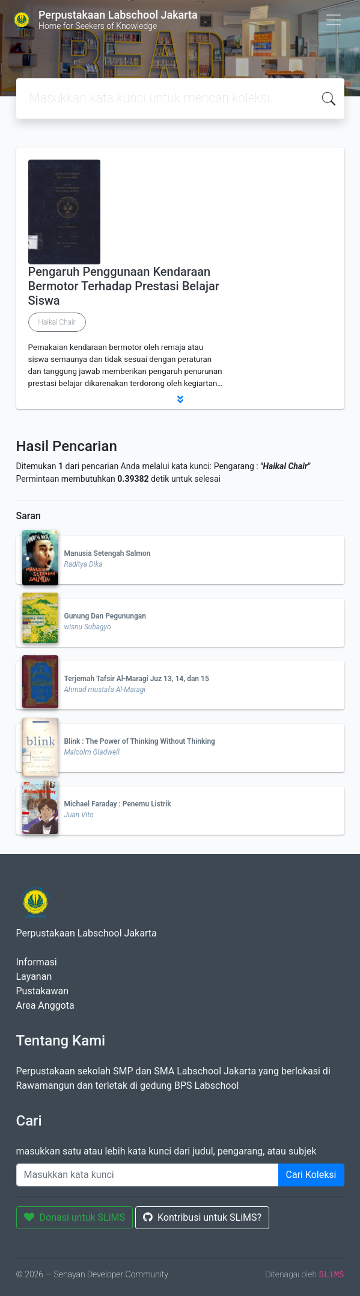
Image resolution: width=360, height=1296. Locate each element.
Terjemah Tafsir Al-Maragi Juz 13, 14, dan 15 (136, 678)
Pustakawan (42, 991)
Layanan (34, 976)
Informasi (36, 962)
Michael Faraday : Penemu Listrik (117, 804)
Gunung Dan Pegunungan (105, 616)
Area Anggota (45, 1005)
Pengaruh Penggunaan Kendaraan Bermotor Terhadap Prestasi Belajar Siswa (123, 286)
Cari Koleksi (311, 1174)
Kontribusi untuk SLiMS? (202, 1217)
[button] (180, 399)
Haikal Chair (57, 322)
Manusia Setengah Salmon (107, 553)
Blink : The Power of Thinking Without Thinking (139, 741)
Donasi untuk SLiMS (75, 1217)
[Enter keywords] (147, 1175)
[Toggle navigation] (333, 20)
